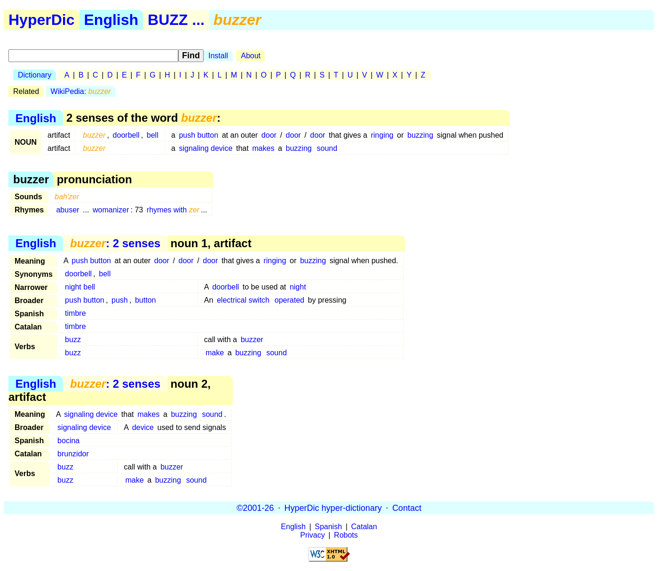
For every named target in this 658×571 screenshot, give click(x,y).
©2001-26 (255, 507)
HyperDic (41, 19)
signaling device (205, 148)
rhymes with (173, 210)
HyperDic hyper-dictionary (333, 507)
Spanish (328, 527)
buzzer (252, 340)
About (251, 56)
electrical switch (243, 300)
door (269, 135)
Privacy (312, 535)
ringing (382, 135)
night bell (80, 287)
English (111, 19)
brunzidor (73, 454)
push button (198, 135)
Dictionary (34, 75)
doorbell (126, 135)
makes (263, 148)
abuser (67, 210)
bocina (68, 441)
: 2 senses (115, 243)
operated (289, 300)
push (119, 300)
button (145, 300)
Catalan (364, 527)
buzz (73, 340)
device (143, 427)
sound (327, 148)
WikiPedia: (81, 91)
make (215, 353)
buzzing (420, 135)
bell (153, 135)
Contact (406, 507)
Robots (346, 535)
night (298, 287)
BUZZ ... (176, 19)
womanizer (111, 210)
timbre (75, 313)
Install (218, 56)
